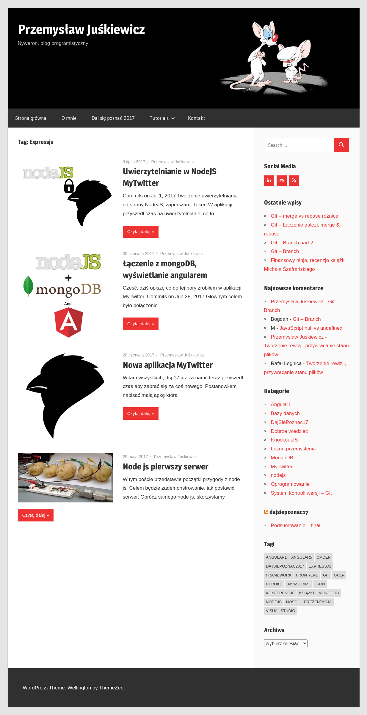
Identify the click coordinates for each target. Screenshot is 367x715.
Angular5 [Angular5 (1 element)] (301, 557)
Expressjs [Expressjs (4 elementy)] (320, 566)
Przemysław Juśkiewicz (81, 29)
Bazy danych (285, 413)
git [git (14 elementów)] (326, 575)
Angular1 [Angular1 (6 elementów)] (276, 557)
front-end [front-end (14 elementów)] (307, 575)
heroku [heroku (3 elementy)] (274, 584)
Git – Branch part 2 (292, 243)
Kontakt (196, 118)
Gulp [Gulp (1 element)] (339, 575)
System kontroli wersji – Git (301, 493)
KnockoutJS (284, 440)
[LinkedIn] (269, 180)
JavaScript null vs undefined (311, 328)
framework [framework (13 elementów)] (278, 575)
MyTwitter (282, 466)
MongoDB (282, 458)
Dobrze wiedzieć (289, 431)
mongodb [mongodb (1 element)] (329, 593)
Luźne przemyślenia (293, 449)
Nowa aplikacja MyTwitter (168, 365)
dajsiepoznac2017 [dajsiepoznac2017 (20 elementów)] (285, 566)
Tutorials (162, 118)
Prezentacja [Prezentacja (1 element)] (318, 602)
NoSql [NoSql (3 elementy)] (293, 602)
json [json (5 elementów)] (320, 584)
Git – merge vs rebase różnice (304, 216)
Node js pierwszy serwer (165, 466)
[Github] (282, 180)
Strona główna (30, 118)
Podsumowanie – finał (295, 525)
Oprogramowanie (290, 484)
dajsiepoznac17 (288, 512)
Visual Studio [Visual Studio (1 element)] (280, 611)
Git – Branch (285, 251)
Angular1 (281, 404)
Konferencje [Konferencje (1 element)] (280, 593)
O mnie (69, 118)
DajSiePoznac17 (289, 422)
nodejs (278, 475)
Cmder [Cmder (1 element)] (323, 557)
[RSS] (294, 180)
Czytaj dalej (138, 231)
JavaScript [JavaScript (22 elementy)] (298, 584)
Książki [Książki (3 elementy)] (306, 593)
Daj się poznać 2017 (113, 118)
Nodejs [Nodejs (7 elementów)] (274, 602)
